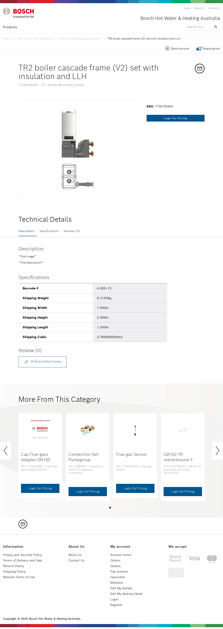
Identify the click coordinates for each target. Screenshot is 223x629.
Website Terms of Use (19, 579)
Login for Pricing (175, 118)
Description (27, 231)
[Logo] (20, 13)
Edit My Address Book (127, 595)
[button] (110, 509)
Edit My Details (122, 590)
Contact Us (78, 562)
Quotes (116, 568)
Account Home (122, 557)
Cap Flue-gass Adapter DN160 (35, 458)
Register (117, 607)
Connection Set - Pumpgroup (84, 458)
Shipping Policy (15, 573)
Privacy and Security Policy (24, 557)
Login (115, 601)
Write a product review (45, 363)
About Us (76, 557)
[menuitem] (187, 8)
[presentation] (5, 452)
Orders (116, 562)
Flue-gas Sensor (131, 456)
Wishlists (117, 584)
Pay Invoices (120, 573)
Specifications (54, 231)
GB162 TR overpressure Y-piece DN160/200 (180, 461)
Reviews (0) (80, 231)
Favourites (119, 579)
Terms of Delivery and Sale (24, 562)
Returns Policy (14, 568)
